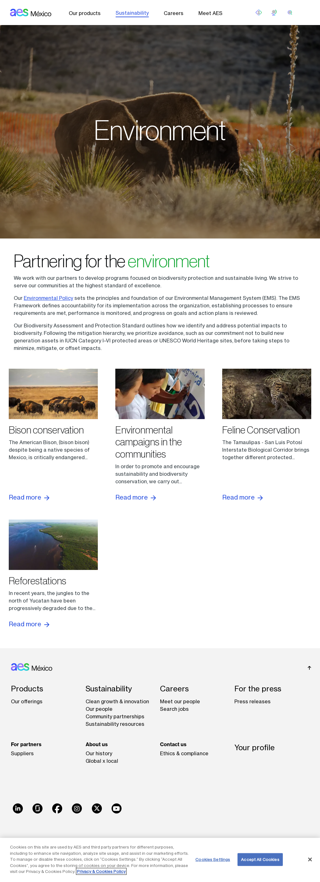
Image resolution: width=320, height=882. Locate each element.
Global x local (102, 761)
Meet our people (180, 701)
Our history (99, 753)
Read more (29, 497)
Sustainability (132, 13)
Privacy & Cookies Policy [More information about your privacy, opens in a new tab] (101, 871)
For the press (257, 688)
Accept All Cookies (260, 859)
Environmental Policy (48, 298)
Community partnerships (115, 716)
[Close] (310, 859)
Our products (85, 13)
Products (27, 688)
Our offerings (26, 701)
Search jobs (174, 709)
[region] (160, 860)
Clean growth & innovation (117, 701)
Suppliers (22, 753)
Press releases (252, 701)
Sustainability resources (115, 724)
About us (97, 744)
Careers (173, 13)
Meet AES (210, 13)
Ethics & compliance (184, 753)
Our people (99, 709)
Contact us (173, 744)
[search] (290, 12)
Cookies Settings (212, 859)
